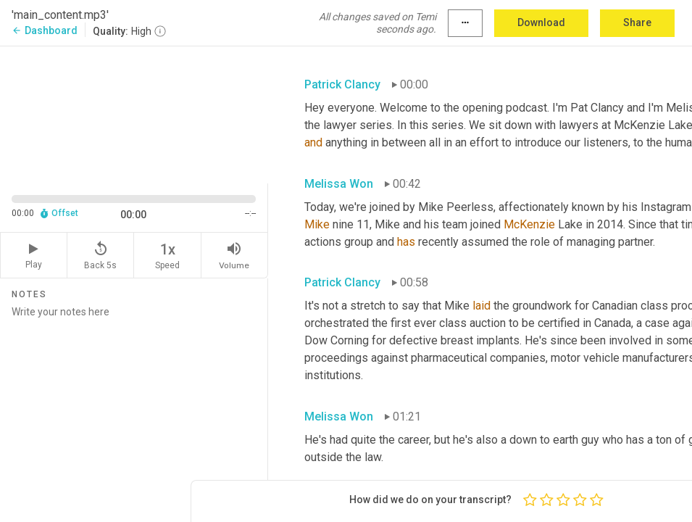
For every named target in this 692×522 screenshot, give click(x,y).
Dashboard (45, 30)
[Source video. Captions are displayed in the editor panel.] (134, 113)
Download (541, 22)
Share (637, 22)
